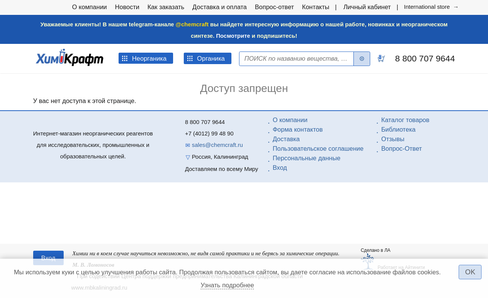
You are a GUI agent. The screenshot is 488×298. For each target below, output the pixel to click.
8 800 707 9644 (424, 58)
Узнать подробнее (227, 285)
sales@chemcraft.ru (217, 145)
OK (470, 272)
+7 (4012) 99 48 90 (209, 133)
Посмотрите (233, 35)
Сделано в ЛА (375, 250)
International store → (431, 6)
